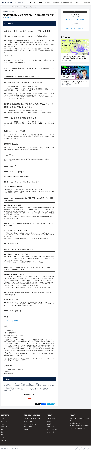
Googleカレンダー (71, 19)
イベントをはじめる (52, 429)
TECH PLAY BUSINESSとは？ (32, 418)
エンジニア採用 (28, 421)
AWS (6, 18)
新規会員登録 (87, 2)
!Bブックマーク (50, 403)
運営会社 (49, 424)
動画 (2, 429)
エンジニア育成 (28, 426)
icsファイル (80, 19)
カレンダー (4, 421)
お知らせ (49, 421)
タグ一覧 (3, 440)
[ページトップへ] (6, 2)
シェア (44, 403)
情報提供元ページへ (29, 394)
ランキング (4, 437)
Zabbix (10, 18)
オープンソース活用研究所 (11, 321)
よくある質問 (50, 426)
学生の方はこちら (74, 2)
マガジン (3, 424)
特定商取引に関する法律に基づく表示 (79, 425)
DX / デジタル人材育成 (30, 424)
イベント (7, 7)
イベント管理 (50, 432)
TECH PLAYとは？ (52, 418)
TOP (2, 7)
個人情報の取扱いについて (77, 423)
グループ (3, 434)
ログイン (81, 2)
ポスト (38, 403)
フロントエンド (16, 18)
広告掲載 (26, 429)
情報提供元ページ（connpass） (75, 28)
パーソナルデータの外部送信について (79, 428)
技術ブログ (4, 426)
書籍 (2, 432)
